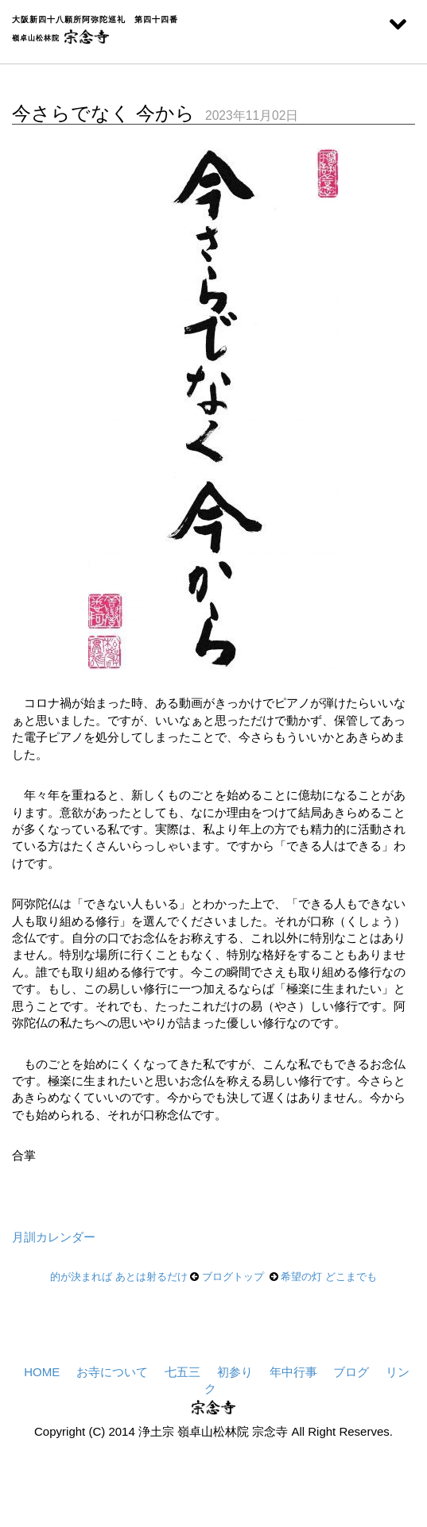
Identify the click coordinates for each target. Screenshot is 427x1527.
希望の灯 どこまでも (329, 1277)
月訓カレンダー (53, 1237)
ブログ (351, 1372)
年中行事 (293, 1372)
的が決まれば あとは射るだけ (119, 1277)
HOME (42, 1372)
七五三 (182, 1372)
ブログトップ (233, 1277)
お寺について (112, 1372)
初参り (234, 1372)
